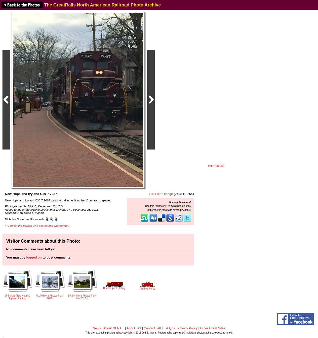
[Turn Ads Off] (216, 165)
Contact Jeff (152, 328)
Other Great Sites (212, 328)
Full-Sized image (161, 194)
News (97, 328)
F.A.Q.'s (169, 328)
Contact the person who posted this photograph (38, 225)
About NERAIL (113, 328)
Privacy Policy (187, 328)
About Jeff (134, 328)
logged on (34, 257)
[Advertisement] (216, 87)
